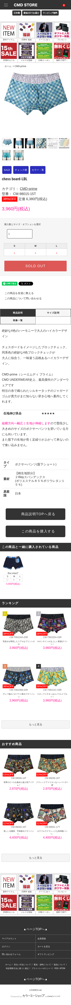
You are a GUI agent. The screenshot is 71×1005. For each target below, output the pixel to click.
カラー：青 (38, 170)
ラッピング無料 (50, 13)
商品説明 (18, 312)
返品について (59, 965)
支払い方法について (22, 965)
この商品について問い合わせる (21, 298)
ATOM (62, 968)
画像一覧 (18, 320)
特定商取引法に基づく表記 (17, 968)
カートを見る (43, 946)
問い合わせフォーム (11, 954)
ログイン (6, 946)
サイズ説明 (53, 312)
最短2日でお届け (31, 13)
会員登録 (41, 938)
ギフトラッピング (45, 954)
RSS (57, 968)
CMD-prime (20, 66)
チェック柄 (21, 170)
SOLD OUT (35, 266)
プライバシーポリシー (41, 968)
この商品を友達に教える (17, 293)
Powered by (35, 996)
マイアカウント (9, 938)
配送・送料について (42, 965)
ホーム (8, 66)
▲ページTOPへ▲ (35, 929)
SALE (7, 170)
